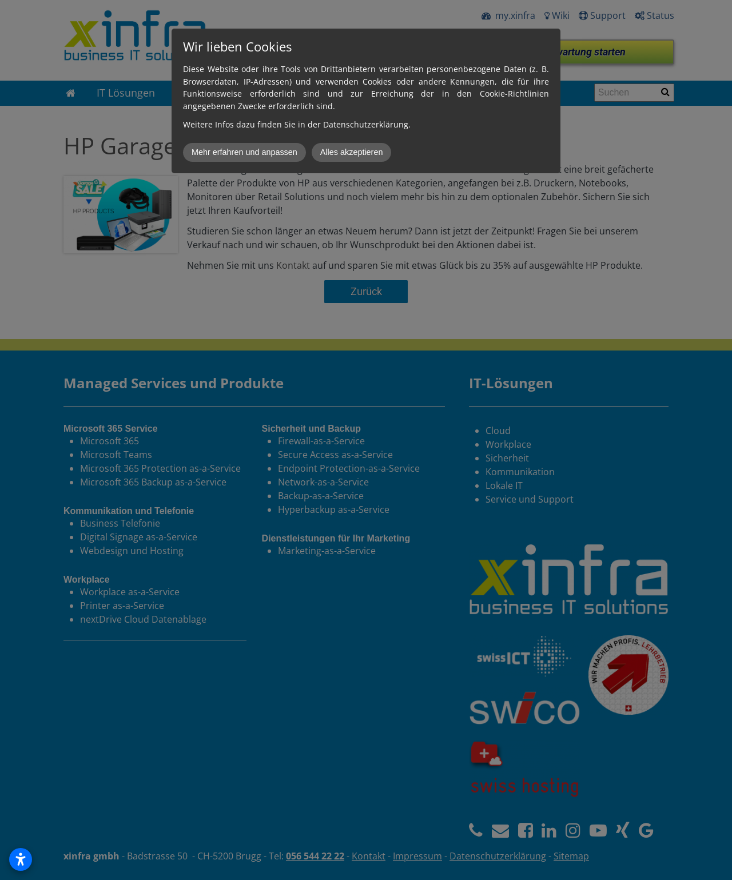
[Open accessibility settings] (20, 859)
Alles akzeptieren (351, 152)
